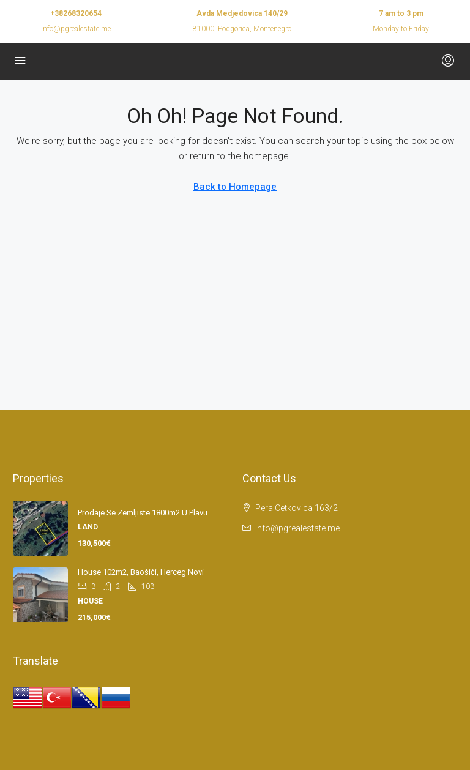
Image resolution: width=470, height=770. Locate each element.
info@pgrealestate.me (76, 28)
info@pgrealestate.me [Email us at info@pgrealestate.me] (297, 528)
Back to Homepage (235, 186)
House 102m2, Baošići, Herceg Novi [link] (141, 572)
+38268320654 (76, 13)
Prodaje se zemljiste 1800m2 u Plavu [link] (142, 512)
